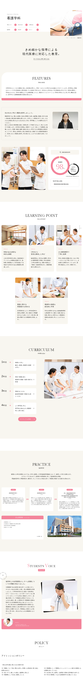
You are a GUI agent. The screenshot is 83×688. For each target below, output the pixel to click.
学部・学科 (73, 37)
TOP (67, 37)
